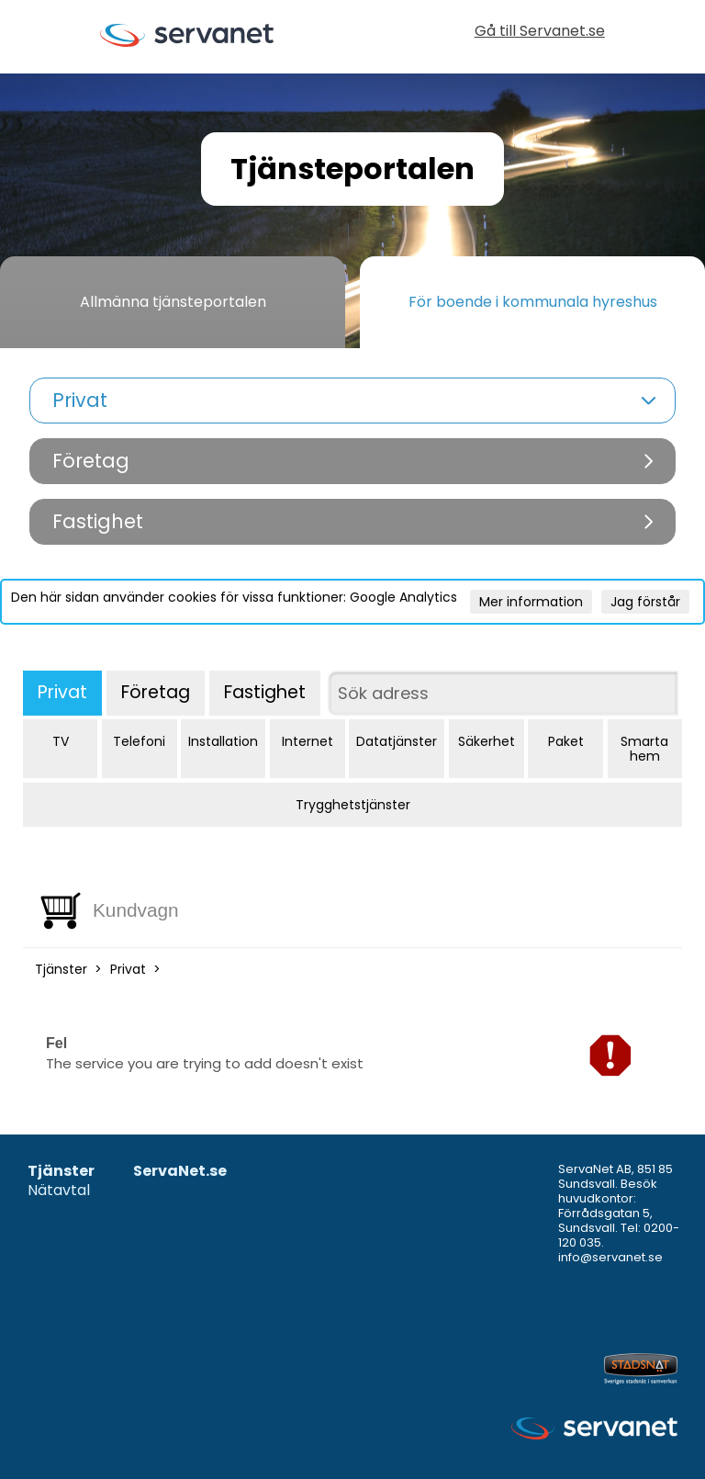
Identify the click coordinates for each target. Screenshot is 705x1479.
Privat (62, 692)
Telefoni (139, 741)
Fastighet (265, 692)
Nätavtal (59, 1191)
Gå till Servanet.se (540, 32)
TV (60, 741)
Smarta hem (644, 748)
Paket (566, 741)
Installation (223, 741)
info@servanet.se (610, 1257)
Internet (307, 741)
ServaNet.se (180, 1171)
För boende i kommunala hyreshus (532, 301)
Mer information (531, 602)
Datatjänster (396, 741)
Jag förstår (645, 602)
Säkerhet (486, 741)
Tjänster (61, 969)
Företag (155, 692)
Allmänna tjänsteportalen (173, 301)
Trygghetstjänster (353, 805)
